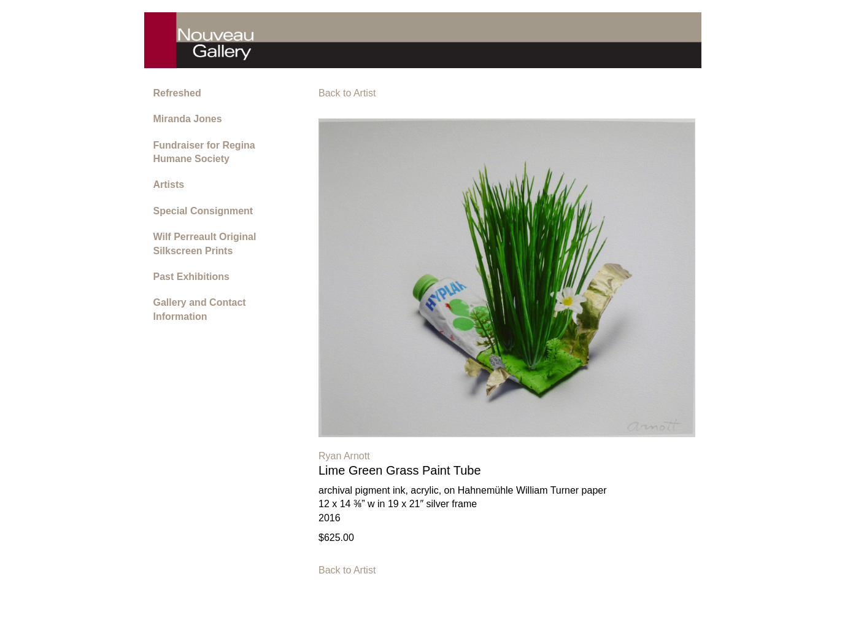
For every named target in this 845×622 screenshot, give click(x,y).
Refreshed (177, 93)
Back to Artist (347, 93)
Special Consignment (203, 211)
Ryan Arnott (344, 456)
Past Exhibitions (191, 276)
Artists (169, 184)
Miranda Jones (187, 119)
